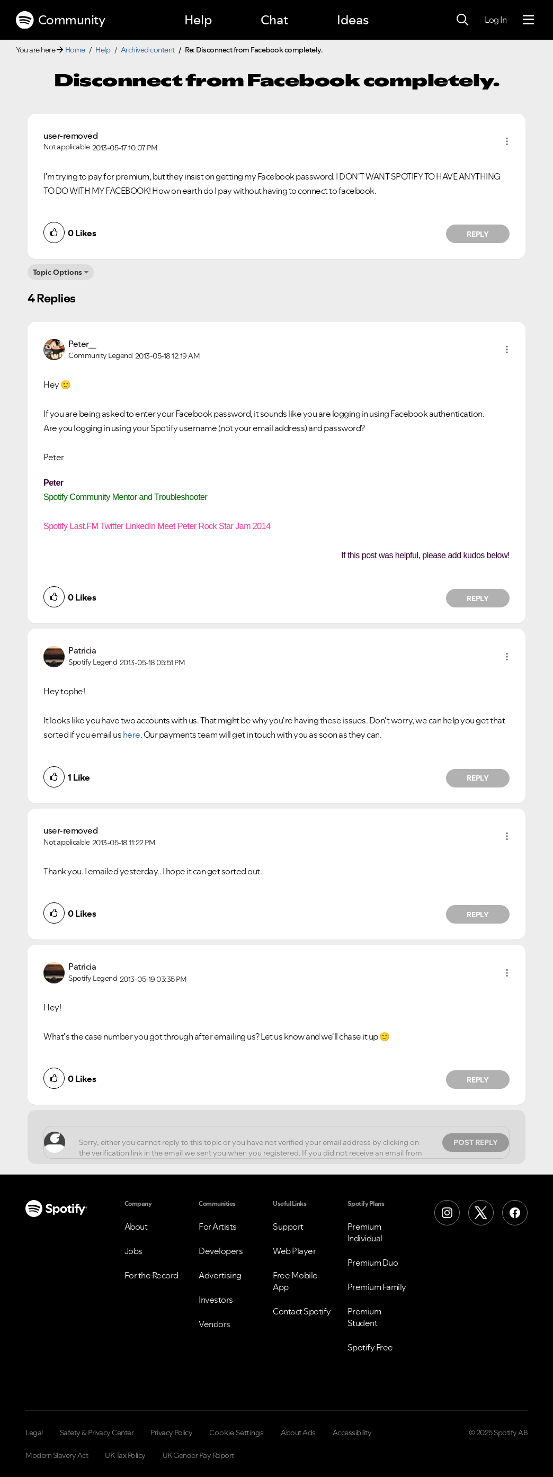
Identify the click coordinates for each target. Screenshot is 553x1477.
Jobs (133, 1251)
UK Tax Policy (125, 1455)
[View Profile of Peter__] (82, 344)
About (136, 1226)
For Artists (218, 1226)
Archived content (148, 49)
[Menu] (528, 20)
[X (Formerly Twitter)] (481, 1212)
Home (75, 49)
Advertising (220, 1275)
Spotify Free (370, 1347)
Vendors (214, 1324)
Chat (274, 20)
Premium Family (376, 1287)
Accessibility (352, 1432)
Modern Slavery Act (56, 1455)
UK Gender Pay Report (198, 1455)
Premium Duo (372, 1262)
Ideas (353, 20)
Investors (216, 1299)
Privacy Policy (171, 1432)
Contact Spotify (302, 1311)
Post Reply (475, 1142)
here (131, 734)
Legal (34, 1432)
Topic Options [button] (57, 272)
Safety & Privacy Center (97, 1432)
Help (198, 20)
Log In (495, 19)
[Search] (462, 20)
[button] (507, 141)
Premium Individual (364, 1232)
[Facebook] (515, 1212)
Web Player (294, 1251)
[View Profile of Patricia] (82, 650)
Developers (221, 1251)
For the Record (151, 1275)
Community (60, 20)
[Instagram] (447, 1212)
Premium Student (364, 1317)
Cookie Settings (236, 1432)
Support (288, 1226)
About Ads (298, 1432)
